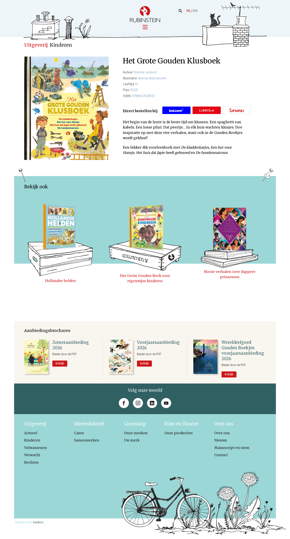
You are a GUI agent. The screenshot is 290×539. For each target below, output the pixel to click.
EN (195, 11)
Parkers (38, 522)
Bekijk (59, 364)
